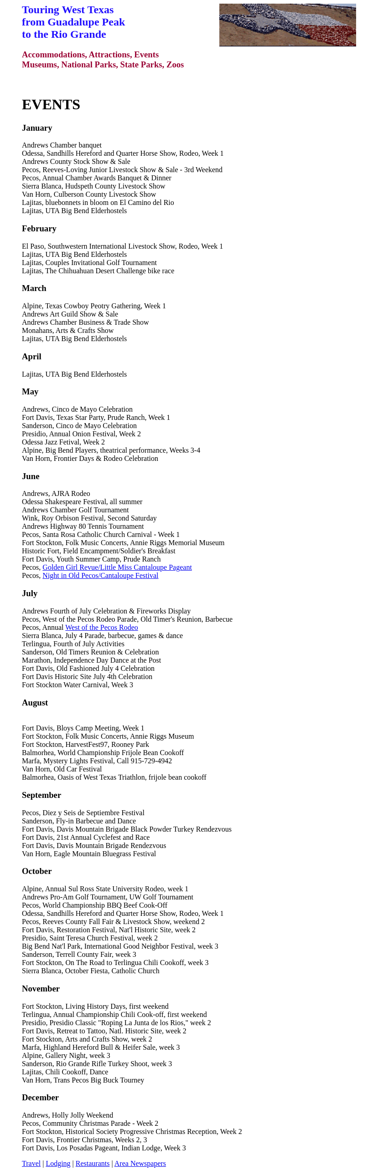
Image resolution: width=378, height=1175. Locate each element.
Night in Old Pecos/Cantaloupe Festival (100, 575)
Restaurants (93, 1163)
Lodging (58, 1163)
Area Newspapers (140, 1163)
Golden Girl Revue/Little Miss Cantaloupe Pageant (117, 567)
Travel (31, 1163)
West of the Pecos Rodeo (101, 627)
